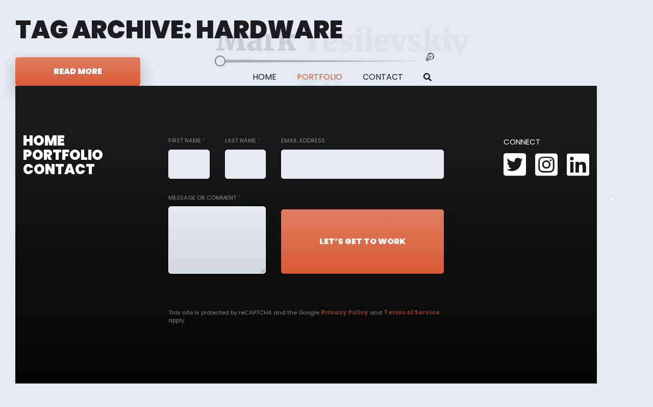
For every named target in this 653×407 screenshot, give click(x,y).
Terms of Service (412, 312)
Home (265, 77)
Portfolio (319, 77)
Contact (383, 77)
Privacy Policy (344, 312)
